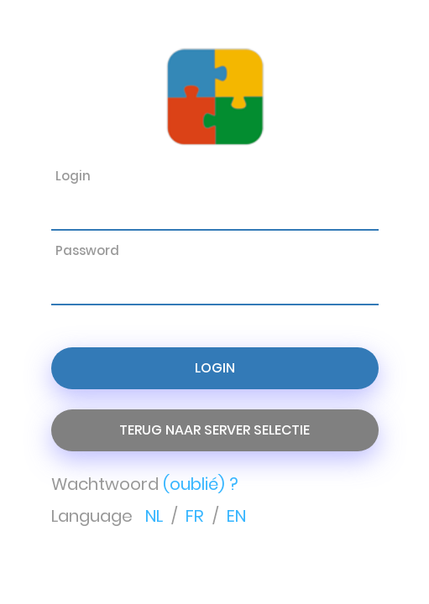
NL (156, 516)
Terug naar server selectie (214, 430)
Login (215, 368)
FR (197, 516)
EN (236, 516)
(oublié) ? (200, 484)
